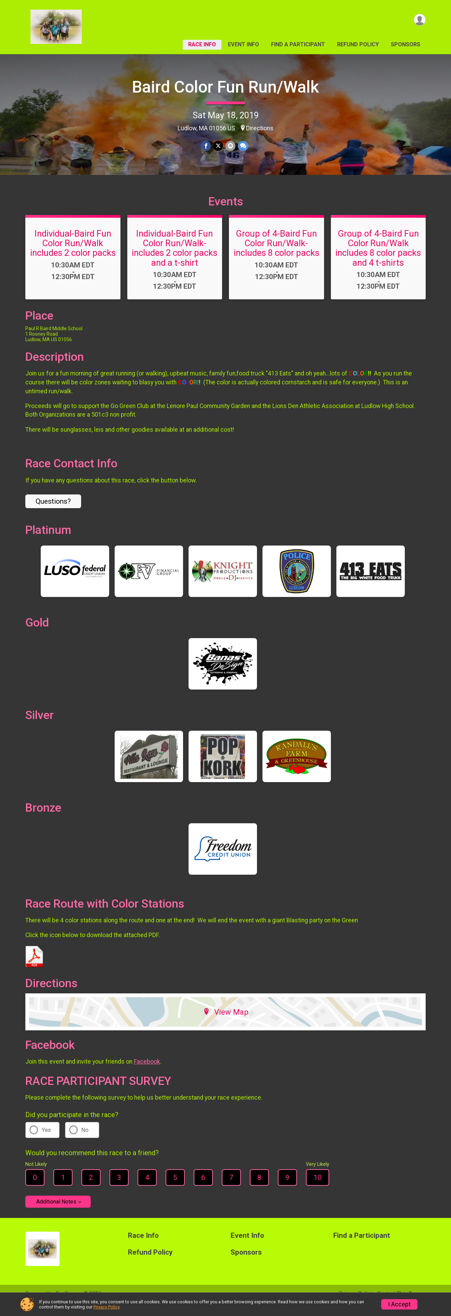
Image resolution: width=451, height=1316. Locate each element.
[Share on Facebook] (206, 146)
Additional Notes (56, 1211)
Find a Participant (298, 44)
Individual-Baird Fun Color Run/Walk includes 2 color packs (73, 252)
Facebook (147, 1071)
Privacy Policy (106, 1306)
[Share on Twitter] (218, 146)
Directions (259, 128)
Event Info (243, 44)
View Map (225, 1021)
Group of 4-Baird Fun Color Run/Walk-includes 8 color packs (276, 252)
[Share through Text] (242, 146)
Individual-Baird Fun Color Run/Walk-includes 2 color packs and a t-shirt (174, 257)
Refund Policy (358, 44)
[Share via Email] (230, 146)
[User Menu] (419, 20)
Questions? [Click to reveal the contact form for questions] (53, 511)
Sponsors (405, 44)
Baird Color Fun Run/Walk (225, 87)
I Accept (399, 1304)
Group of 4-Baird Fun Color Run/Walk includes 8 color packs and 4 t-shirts (378, 257)
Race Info (202, 44)
